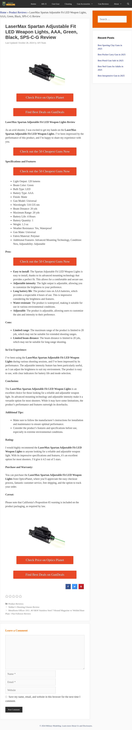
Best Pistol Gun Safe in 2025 (110, 60)
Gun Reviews (103, 4)
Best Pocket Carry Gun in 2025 (111, 54)
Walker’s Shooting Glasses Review (23, 607)
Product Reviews (18, 12)
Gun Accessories (86, 4)
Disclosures (87, 726)
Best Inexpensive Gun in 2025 (111, 75)
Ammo (33, 4)
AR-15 (44, 4)
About (119, 4)
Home (3, 12)
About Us (75, 726)
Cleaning (68, 4)
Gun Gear (56, 4)
